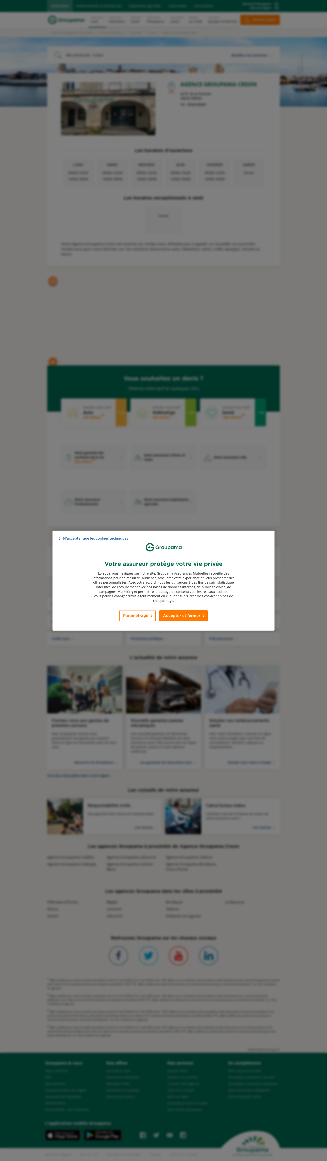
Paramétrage (135, 615)
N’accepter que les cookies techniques (95, 538)
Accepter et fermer (181, 615)
